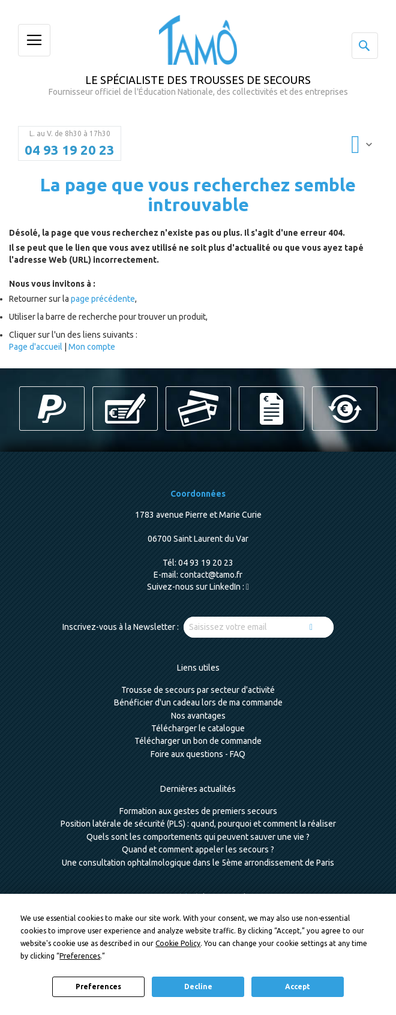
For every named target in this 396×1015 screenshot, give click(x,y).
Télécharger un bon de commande (198, 741)
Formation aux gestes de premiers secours (198, 811)
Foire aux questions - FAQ (198, 754)
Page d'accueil (35, 347)
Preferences (98, 986)
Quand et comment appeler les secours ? (198, 849)
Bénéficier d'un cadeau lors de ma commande (198, 702)
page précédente (103, 299)
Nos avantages (198, 715)
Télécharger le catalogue (198, 728)
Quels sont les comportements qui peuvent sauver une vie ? (198, 837)
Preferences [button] (79, 956)
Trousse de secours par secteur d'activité (198, 690)
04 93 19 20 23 (70, 150)
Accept (297, 986)
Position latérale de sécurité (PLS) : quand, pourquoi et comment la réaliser (198, 823)
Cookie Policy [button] (177, 943)
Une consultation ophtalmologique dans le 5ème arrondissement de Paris (198, 862)
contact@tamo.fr (211, 574)
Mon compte (91, 347)
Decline (198, 986)
